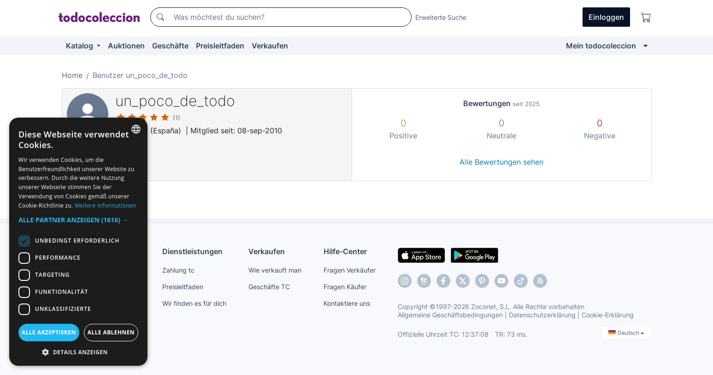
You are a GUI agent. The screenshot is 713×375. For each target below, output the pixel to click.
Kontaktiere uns (347, 303)
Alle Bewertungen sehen (501, 162)
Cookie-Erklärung (608, 315)
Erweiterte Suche (440, 17)
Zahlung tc (178, 270)
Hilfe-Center (345, 251)
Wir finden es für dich (194, 303)
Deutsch (626, 332)
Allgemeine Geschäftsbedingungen (450, 315)
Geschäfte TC (269, 287)
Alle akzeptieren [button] (49, 332)
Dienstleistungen (192, 251)
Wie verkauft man (274, 270)
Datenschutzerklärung (542, 315)
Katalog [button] (80, 45)
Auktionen (126, 45)
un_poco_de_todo (175, 101)
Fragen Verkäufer (350, 270)
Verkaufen (270, 45)
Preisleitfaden (220, 45)
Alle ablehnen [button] (111, 332)
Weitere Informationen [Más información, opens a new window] (105, 205)
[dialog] (78, 242)
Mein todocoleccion (601, 45)
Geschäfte (170, 45)
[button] (78, 220)
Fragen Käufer (345, 287)
